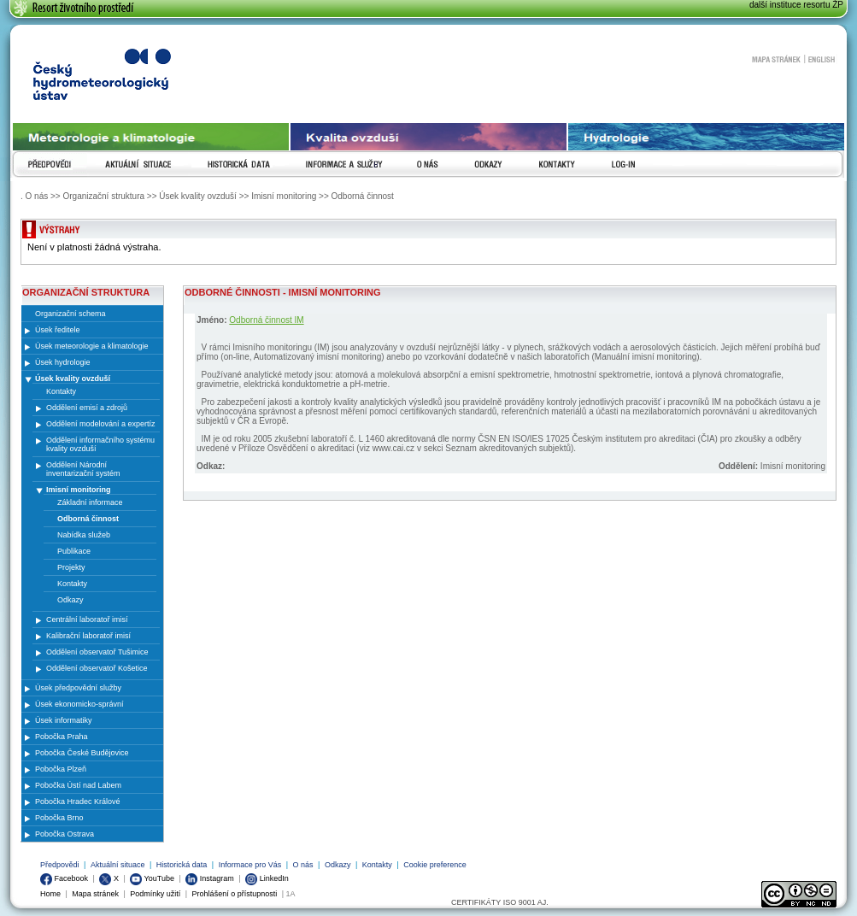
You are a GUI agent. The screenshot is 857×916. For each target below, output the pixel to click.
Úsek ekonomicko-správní (79, 704)
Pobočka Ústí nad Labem (78, 785)
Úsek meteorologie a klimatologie (92, 346)
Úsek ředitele (57, 330)
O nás (303, 864)
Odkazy (338, 864)
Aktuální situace (118, 864)
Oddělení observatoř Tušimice (97, 652)
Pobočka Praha (61, 736)
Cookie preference (435, 864)
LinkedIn (267, 878)
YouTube (152, 878)
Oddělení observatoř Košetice (97, 668)
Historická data (182, 864)
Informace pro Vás (250, 864)
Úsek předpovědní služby (78, 688)
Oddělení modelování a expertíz (101, 424)
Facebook (64, 878)
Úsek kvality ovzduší (72, 378)
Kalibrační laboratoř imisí (88, 635)
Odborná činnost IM (266, 320)
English (821, 59)
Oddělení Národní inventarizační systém (83, 469)
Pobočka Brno (59, 817)
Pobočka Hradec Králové (77, 801)
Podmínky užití (155, 894)
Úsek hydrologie (63, 362)
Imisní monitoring (78, 489)
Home (50, 894)
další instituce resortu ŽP (796, 4)
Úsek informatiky (63, 720)
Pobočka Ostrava (64, 834)
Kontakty (377, 864)
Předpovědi (59, 864)
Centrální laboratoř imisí (87, 619)
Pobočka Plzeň (60, 769)
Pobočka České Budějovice (82, 753)
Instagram (209, 878)
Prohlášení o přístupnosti (235, 894)
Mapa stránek (775, 59)
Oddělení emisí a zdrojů (86, 407)
